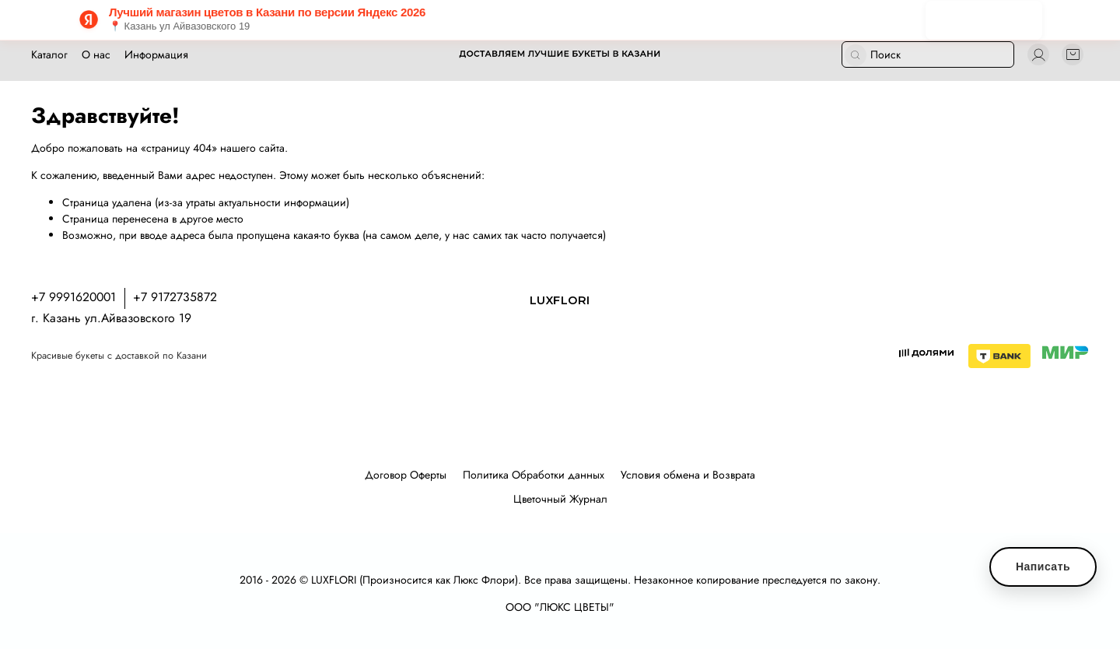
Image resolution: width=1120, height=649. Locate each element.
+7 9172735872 (175, 297)
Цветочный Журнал (560, 499)
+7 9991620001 (73, 297)
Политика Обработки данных (533, 474)
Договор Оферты (405, 474)
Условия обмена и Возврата (688, 474)
